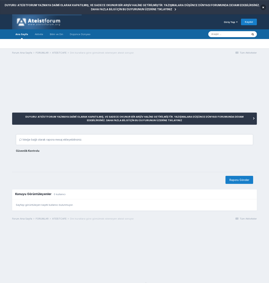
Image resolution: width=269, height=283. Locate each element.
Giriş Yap (231, 22)
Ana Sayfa (22, 36)
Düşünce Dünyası (80, 34)
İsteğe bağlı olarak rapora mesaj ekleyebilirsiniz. (50, 139)
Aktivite (39, 34)
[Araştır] (228, 34)
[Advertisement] (80, 86)
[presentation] (44, 161)
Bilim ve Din (56, 34)
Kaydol (249, 21)
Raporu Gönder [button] (239, 179)
